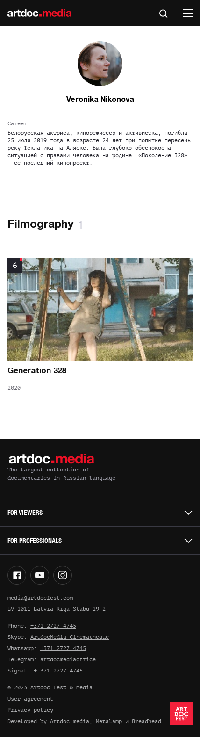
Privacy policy (30, 710)
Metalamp (109, 721)
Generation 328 (36, 371)
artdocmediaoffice (68, 659)
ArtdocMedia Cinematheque (69, 637)
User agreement (30, 698)
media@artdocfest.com (40, 597)
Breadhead (146, 721)
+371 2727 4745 (53, 625)
